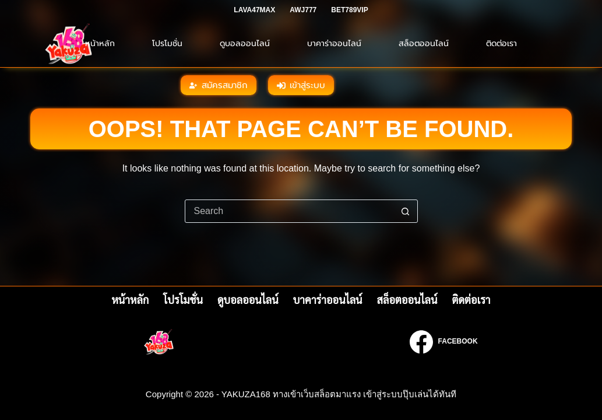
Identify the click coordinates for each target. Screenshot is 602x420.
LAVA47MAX (254, 10)
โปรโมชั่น (167, 43)
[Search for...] (289, 211)
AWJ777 (303, 10)
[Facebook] (443, 342)
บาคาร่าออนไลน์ (334, 43)
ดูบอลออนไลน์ (245, 43)
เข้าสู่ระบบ (301, 85)
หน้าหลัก (100, 43)
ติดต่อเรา (501, 43)
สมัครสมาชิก (218, 85)
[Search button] (405, 211)
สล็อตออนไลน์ (424, 43)
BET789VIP (349, 10)
